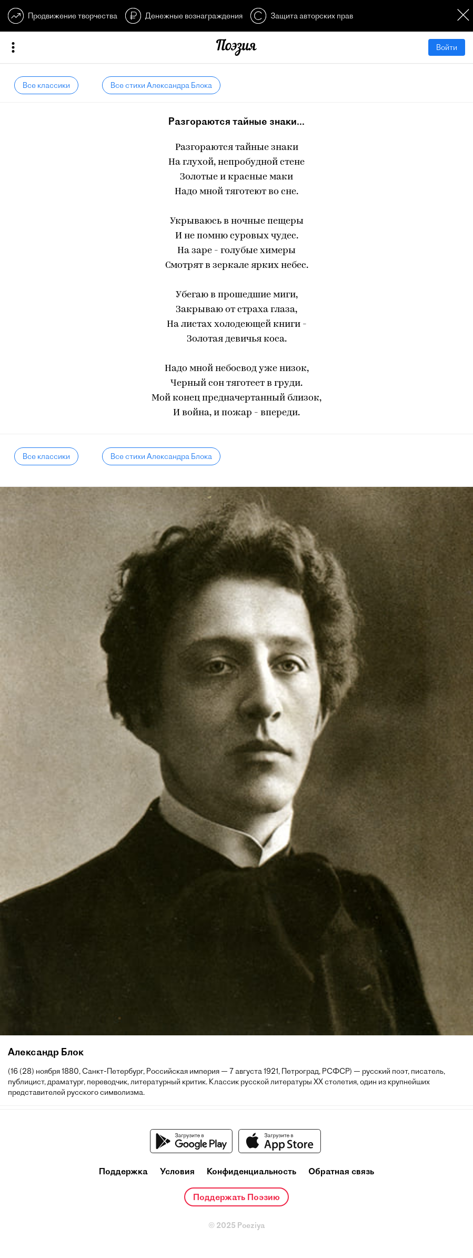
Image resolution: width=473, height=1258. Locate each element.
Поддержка (123, 1171)
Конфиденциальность (251, 1171)
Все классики (46, 85)
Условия (177, 1171)
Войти (446, 47)
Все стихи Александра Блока (161, 85)
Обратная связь (341, 1171)
